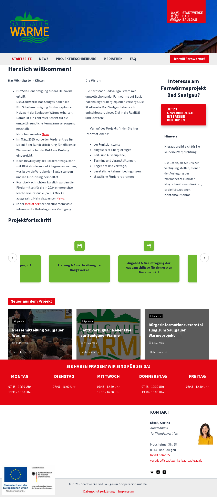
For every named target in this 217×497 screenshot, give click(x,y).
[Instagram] (164, 472)
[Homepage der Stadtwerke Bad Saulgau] (152, 472)
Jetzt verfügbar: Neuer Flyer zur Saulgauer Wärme (107, 332)
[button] (189, 59)
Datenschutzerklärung (99, 491)
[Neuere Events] (204, 257)
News (45, 134)
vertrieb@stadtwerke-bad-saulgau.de (176, 460)
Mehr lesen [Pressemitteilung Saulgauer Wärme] (22, 352)
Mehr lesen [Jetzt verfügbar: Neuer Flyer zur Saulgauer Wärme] (90, 352)
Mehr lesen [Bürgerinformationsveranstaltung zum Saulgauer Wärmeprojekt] (158, 352)
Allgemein (19, 321)
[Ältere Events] (12, 257)
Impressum (126, 491)
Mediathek (32, 204)
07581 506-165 (160, 455)
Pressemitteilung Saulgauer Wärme (38, 332)
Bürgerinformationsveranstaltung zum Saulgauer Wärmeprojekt (176, 330)
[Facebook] (158, 472)
